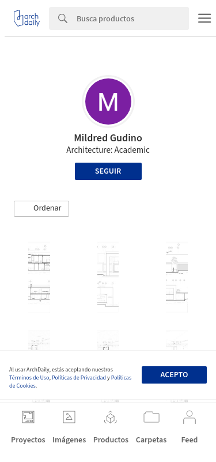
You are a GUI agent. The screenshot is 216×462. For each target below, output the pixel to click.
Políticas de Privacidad (79, 378)
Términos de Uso (29, 378)
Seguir (108, 171)
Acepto (174, 375)
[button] (41, 209)
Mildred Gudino (108, 138)
